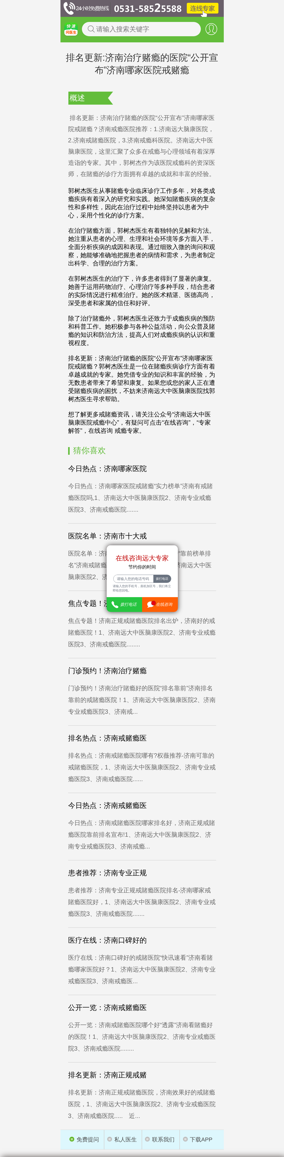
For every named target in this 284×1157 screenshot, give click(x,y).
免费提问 (84, 1139)
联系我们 (160, 1139)
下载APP (198, 1139)
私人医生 (122, 1139)
